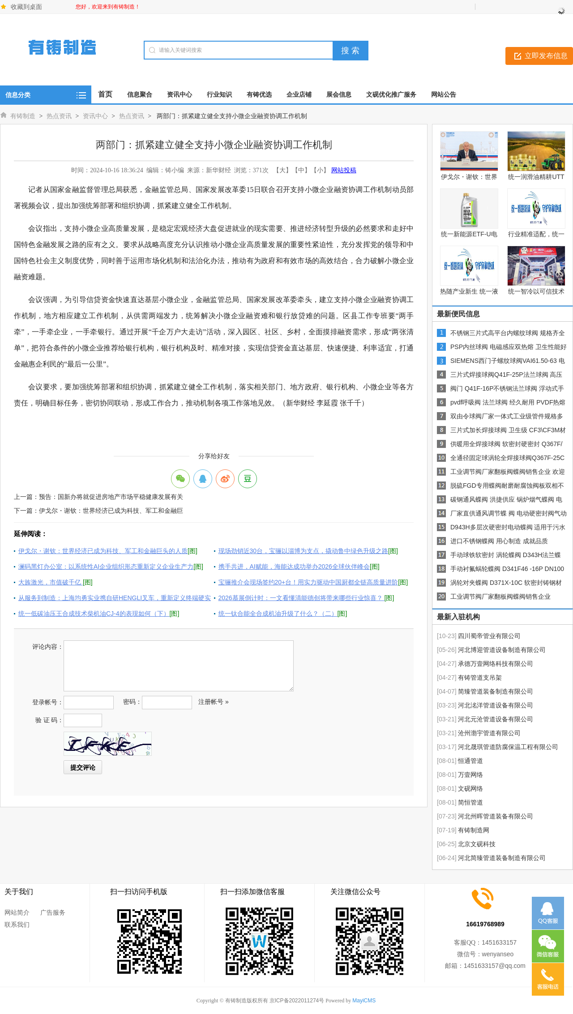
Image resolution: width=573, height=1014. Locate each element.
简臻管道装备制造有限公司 (495, 691)
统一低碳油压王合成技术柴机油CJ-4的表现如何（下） (94, 613)
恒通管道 (470, 760)
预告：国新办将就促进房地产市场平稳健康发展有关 (111, 496)
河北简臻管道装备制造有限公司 (502, 857)
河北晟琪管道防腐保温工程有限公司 (508, 746)
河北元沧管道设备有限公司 (495, 719)
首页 (105, 94)
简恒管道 (470, 802)
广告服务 (52, 912)
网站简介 (17, 912)
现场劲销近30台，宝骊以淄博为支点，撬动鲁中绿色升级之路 (303, 550)
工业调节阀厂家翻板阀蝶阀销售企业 (500, 596)
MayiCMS (364, 1000)
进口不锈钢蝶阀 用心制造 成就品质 (499, 541)
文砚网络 (470, 788)
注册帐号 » (213, 701)
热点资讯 (59, 115)
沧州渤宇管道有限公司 (489, 733)
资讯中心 (95, 115)
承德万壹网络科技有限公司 (495, 663)
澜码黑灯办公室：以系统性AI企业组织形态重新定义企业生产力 (105, 566)
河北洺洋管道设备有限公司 (495, 705)
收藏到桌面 (26, 6)
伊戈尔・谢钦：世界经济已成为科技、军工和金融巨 (111, 510)
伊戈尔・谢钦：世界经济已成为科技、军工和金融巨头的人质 (103, 550)
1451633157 (499, 942)
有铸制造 (22, 115)
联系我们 (17, 924)
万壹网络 (470, 774)
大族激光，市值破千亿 (50, 582)
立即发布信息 (546, 56)
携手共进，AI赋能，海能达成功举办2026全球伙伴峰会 (294, 566)
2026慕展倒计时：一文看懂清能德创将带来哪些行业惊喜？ (301, 597)
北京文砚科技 (477, 844)
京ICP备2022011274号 (297, 1000)
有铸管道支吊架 (480, 677)
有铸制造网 (473, 830)
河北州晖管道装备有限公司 (495, 816)
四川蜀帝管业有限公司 (489, 635)
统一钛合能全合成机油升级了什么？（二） (278, 613)
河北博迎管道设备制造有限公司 (502, 649)
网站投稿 (343, 170)
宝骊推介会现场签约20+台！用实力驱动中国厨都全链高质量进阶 (308, 582)
